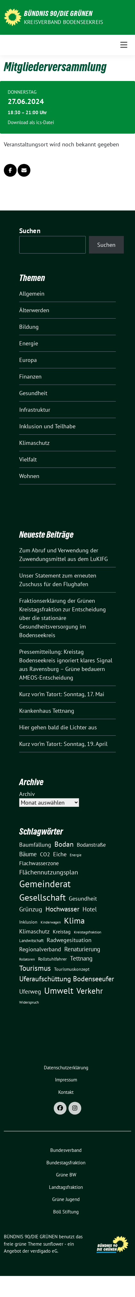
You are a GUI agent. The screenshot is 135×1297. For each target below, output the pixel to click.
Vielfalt (28, 459)
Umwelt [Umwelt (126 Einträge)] (58, 990)
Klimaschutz (34, 442)
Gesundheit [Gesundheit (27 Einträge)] (83, 898)
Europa (28, 360)
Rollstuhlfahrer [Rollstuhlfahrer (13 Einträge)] (52, 959)
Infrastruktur (34, 409)
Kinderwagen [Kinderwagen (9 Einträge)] (51, 922)
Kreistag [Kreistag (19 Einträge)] (62, 931)
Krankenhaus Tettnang (46, 710)
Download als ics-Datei (31, 122)
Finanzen (30, 376)
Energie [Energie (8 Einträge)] (76, 855)
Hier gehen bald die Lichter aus (58, 727)
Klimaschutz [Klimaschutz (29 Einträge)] (34, 931)
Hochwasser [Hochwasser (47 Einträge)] (62, 908)
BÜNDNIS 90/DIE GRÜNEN (58, 13)
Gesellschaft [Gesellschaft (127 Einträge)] (42, 897)
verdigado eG (43, 1251)
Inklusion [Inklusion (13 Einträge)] (28, 922)
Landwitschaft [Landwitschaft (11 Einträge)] (31, 940)
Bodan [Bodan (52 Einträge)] (64, 844)
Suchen (29, 230)
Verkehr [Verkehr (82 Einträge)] (89, 991)
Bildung (29, 326)
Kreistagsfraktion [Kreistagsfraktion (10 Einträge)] (87, 932)
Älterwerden (34, 310)
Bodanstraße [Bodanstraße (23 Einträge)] (91, 844)
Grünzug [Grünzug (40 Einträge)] (30, 909)
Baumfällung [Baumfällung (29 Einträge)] (35, 844)
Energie (28, 343)
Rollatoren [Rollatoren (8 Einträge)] (27, 959)
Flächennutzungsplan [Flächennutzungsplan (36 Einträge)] (48, 872)
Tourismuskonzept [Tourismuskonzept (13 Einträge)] (72, 969)
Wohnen (29, 476)
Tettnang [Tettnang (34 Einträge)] (81, 958)
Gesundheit (33, 393)
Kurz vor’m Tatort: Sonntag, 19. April (63, 744)
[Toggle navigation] (123, 45)
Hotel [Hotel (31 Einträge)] (90, 909)
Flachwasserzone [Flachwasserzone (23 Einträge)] (39, 863)
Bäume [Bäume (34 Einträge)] (28, 854)
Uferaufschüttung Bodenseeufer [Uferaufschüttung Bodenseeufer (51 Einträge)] (66, 978)
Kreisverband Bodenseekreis (63, 22)
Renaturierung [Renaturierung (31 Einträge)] (82, 949)
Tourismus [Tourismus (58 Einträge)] (35, 968)
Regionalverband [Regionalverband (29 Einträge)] (40, 949)
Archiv (27, 794)
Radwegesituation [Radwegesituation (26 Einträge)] (69, 940)
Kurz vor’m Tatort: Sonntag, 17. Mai (61, 694)
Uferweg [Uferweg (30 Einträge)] (30, 991)
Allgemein (31, 293)
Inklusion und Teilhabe (47, 426)
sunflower (53, 1244)
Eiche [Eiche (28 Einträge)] (60, 854)
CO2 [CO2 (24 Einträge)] (45, 854)
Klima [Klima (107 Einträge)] (74, 920)
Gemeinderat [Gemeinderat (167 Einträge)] (45, 884)
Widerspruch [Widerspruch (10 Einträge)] (29, 1002)
